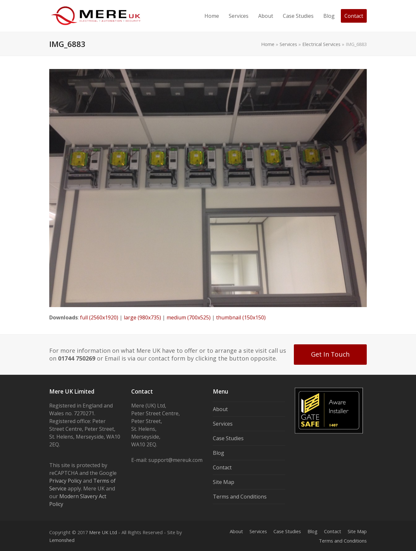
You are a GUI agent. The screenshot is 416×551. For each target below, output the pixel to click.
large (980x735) (142, 317)
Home (267, 44)
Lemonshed (62, 540)
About (220, 409)
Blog (218, 452)
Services (288, 44)
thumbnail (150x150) (241, 317)
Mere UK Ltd (103, 532)
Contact (222, 467)
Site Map (223, 482)
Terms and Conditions (240, 496)
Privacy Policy (65, 480)
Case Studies (228, 438)
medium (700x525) (189, 317)
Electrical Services (321, 44)
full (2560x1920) (99, 317)
